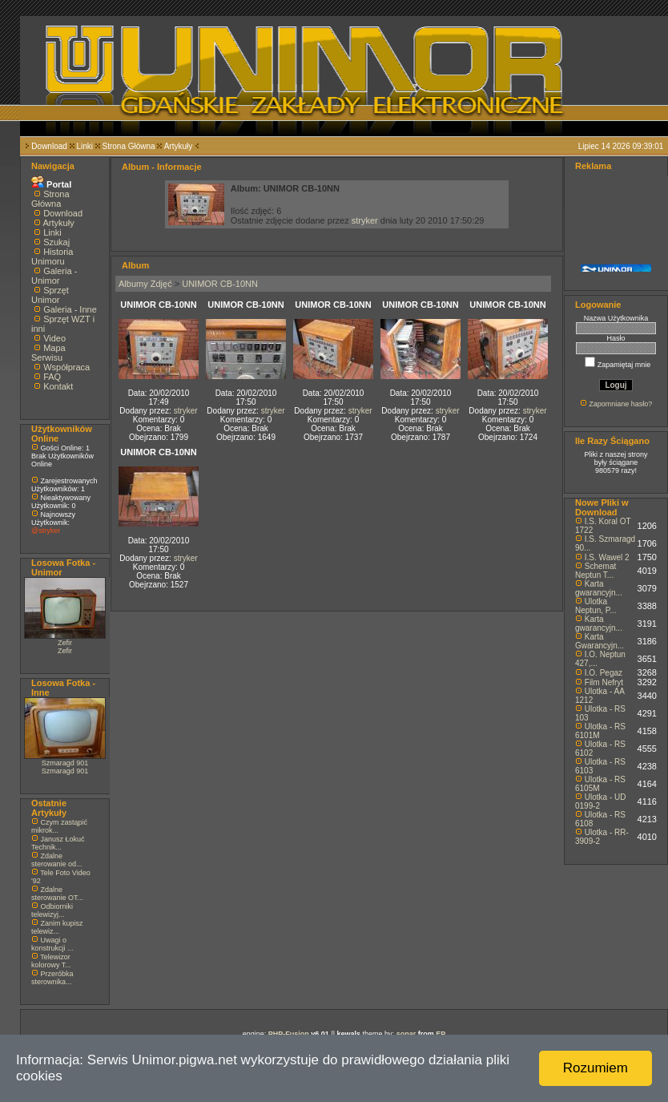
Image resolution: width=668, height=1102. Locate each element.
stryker (365, 220)
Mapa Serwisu (48, 352)
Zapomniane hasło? (620, 404)
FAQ (52, 376)
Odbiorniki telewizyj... (52, 910)
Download (48, 146)
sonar (406, 1034)
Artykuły (178, 146)
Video (54, 338)
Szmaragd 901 (65, 763)
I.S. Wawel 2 (607, 557)
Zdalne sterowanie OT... (57, 894)
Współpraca (66, 367)
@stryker (45, 531)
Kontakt (58, 386)
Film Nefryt (604, 682)
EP (440, 1034)
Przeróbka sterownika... (52, 978)
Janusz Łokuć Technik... (58, 843)
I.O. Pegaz (603, 672)
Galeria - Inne (70, 309)
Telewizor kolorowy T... (51, 961)
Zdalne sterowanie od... (56, 860)
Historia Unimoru (52, 256)
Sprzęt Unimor (50, 295)
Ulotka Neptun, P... (596, 606)
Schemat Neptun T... (595, 570)
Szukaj (56, 242)
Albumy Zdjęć (145, 284)
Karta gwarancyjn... (598, 588)
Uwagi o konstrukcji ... (52, 944)
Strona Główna (129, 146)
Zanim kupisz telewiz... (57, 927)
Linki (84, 146)
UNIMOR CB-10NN (220, 284)
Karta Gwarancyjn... (599, 641)
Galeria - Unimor (54, 275)
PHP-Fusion (288, 1034)
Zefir (65, 643)
